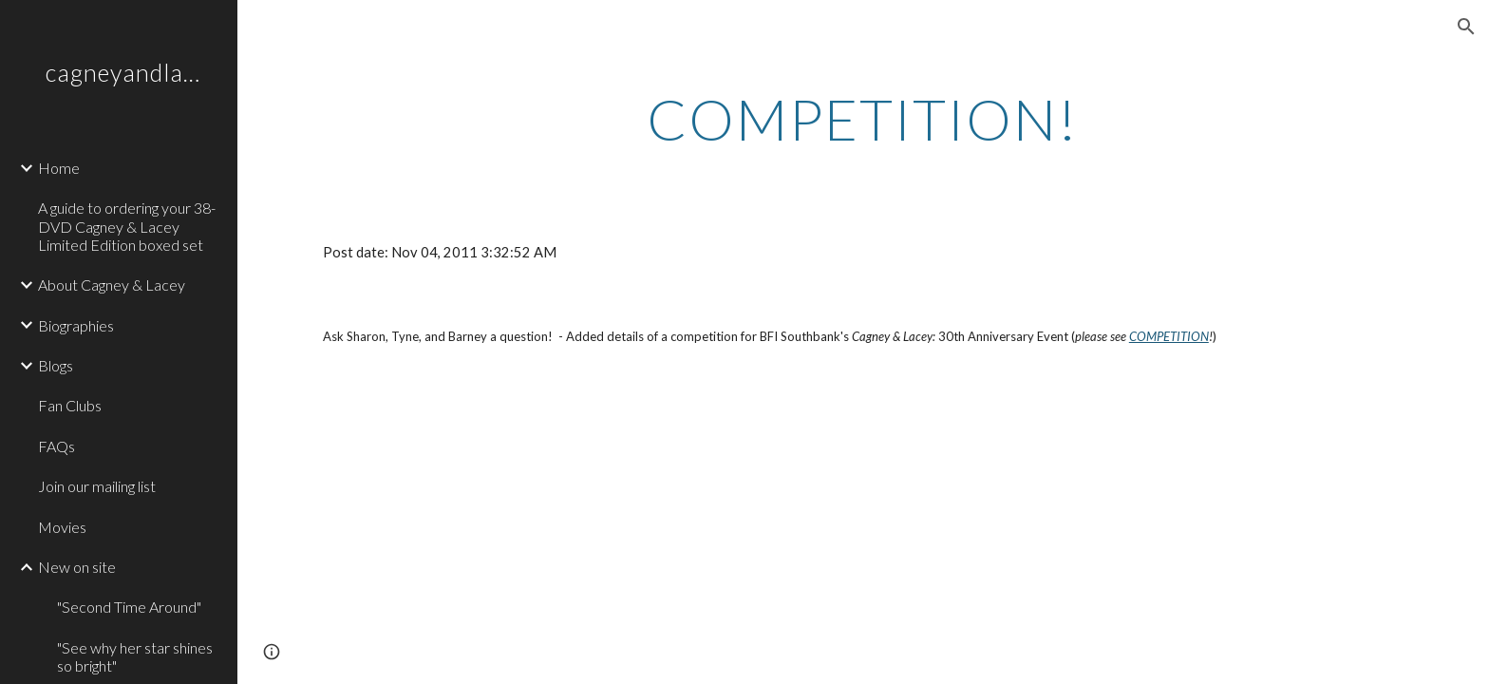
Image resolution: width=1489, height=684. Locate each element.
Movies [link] (62, 527)
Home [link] (59, 168)
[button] (1466, 26)
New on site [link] (77, 567)
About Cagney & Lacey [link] (111, 285)
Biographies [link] (76, 325)
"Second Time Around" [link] (129, 607)
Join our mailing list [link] (97, 486)
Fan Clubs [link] (70, 405)
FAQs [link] (56, 446)
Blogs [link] (55, 365)
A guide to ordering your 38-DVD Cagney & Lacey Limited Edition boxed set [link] (127, 226)
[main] (863, 119)
